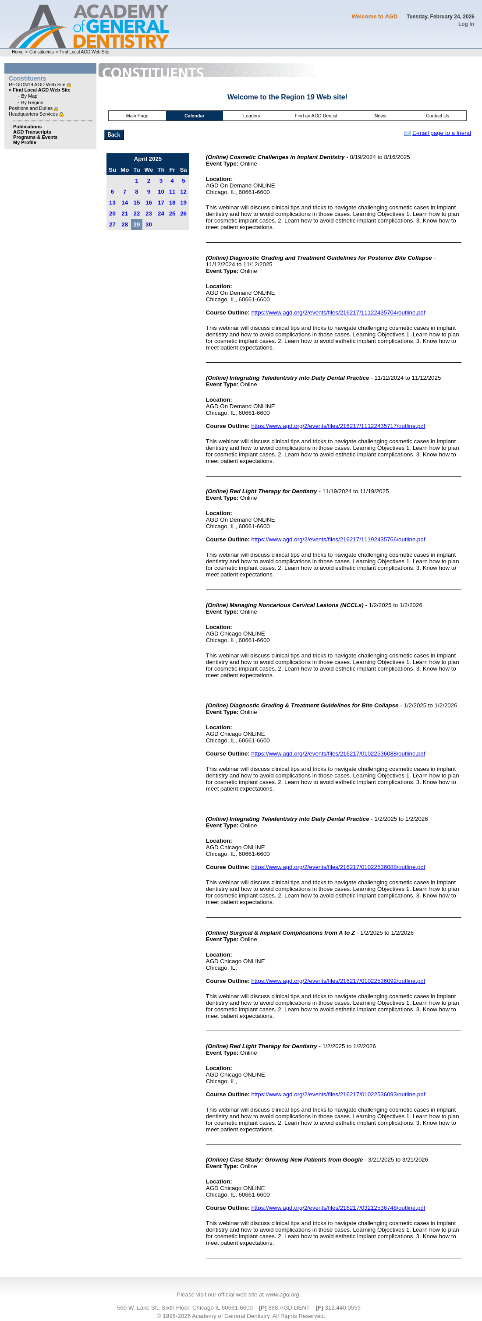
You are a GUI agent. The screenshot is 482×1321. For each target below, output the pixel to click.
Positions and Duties (31, 108)
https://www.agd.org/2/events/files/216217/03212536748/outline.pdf (338, 1207)
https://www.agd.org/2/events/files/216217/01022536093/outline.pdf (338, 1094)
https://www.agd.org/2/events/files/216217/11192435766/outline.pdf (338, 539)
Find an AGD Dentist (316, 115)
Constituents (41, 51)
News (380, 115)
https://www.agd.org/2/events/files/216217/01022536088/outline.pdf (338, 753)
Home (18, 51)
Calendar (194, 115)
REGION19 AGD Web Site (38, 84)
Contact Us (437, 115)
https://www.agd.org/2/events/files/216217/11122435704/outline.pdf (338, 312)
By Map (29, 96)
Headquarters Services (34, 114)
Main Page (137, 115)
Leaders (251, 115)
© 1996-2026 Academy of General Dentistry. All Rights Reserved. (241, 1316)
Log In (466, 24)
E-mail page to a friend (437, 133)
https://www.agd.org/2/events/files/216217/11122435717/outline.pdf (338, 426)
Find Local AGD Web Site (84, 51)
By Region (32, 102)
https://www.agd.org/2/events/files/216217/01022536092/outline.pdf (338, 981)
